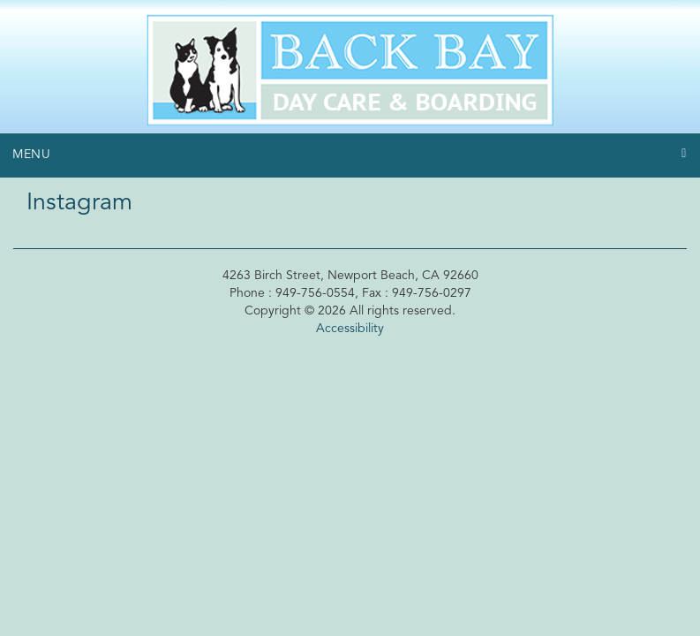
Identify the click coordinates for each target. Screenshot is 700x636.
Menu (31, 154)
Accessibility (350, 328)
